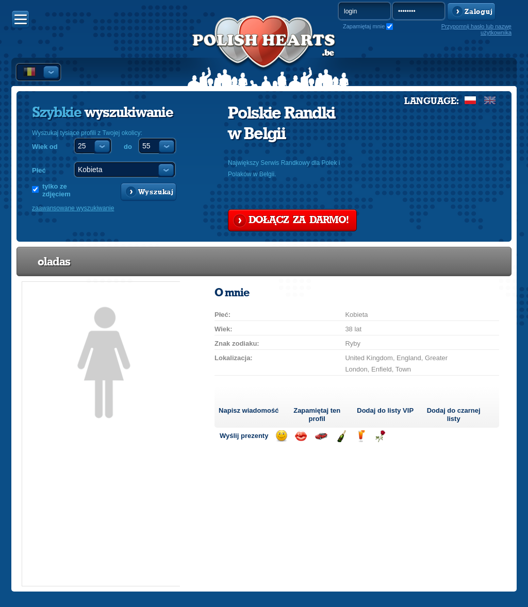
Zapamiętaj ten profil (316, 415)
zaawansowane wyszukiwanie (73, 208)
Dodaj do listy (385, 410)
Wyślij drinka (361, 436)
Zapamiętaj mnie (364, 26)
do (128, 146)
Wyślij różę (380, 436)
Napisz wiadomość (248, 410)
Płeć (39, 170)
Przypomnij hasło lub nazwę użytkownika (476, 29)
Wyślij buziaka (301, 436)
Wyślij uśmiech (281, 436)
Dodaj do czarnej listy (454, 415)
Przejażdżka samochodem (321, 436)
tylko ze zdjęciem (56, 190)
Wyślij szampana (341, 436)
